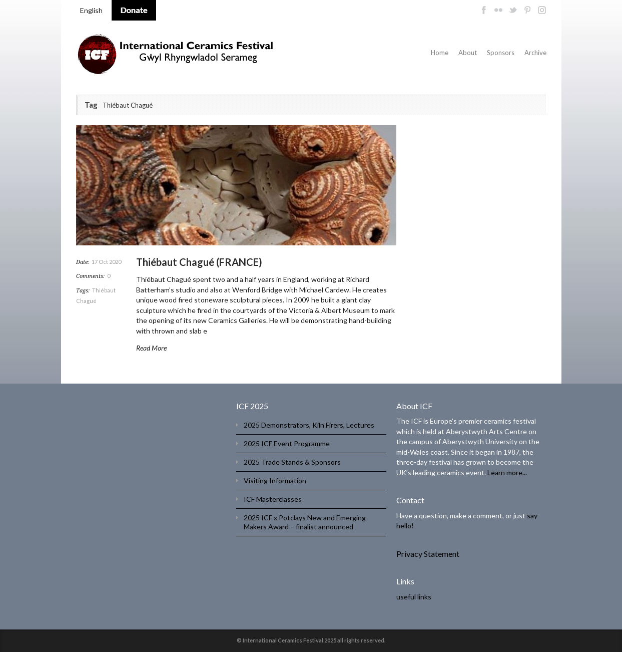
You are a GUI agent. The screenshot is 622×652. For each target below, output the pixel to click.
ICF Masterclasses (273, 499)
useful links (413, 596)
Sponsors (500, 53)
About (467, 53)
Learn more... (507, 472)
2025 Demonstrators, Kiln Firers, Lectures (309, 425)
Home (439, 53)
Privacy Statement (427, 553)
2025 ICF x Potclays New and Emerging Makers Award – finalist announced (305, 522)
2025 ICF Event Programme (287, 443)
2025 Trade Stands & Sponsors (292, 462)
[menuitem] (91, 10)
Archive (535, 53)
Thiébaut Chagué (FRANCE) (199, 262)
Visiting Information (275, 480)
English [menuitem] (91, 10)
